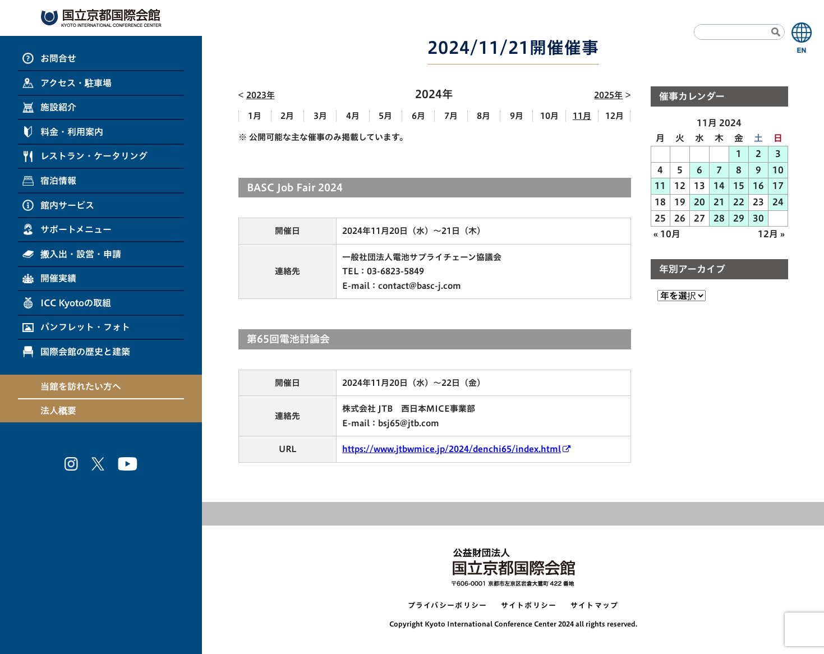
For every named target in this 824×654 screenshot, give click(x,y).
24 (778, 201)
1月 (254, 116)
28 (719, 218)
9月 (516, 116)
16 (758, 185)
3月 (320, 116)
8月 (483, 116)
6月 (418, 116)
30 (758, 218)
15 (738, 185)
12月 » (771, 233)
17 (778, 185)
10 (778, 169)
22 (738, 201)
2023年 (260, 95)
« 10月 (666, 233)
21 (719, 201)
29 (738, 218)
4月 (353, 116)
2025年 (608, 95)
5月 (385, 116)
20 (699, 201)
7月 (451, 116)
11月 (582, 116)
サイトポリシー (529, 605)
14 (719, 185)
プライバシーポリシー (447, 605)
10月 (549, 116)
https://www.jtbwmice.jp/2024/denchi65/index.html (451, 449)
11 (660, 185)
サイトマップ (594, 605)
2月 (287, 116)
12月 (614, 116)
